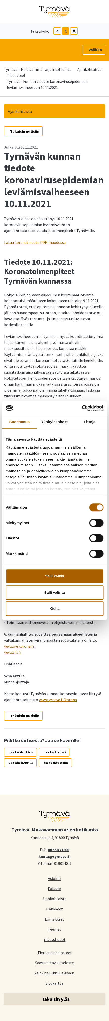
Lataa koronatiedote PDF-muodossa (35, 242)
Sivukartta (54, 983)
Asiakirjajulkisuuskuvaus (54, 972)
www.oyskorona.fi (19, 646)
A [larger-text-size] (74, 31)
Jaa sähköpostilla (56, 762)
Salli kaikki (54, 576)
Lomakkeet (54, 919)
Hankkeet (54, 908)
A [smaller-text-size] (57, 31)
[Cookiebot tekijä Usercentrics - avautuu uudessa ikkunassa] (81, 408)
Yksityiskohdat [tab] (54, 422)
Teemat (54, 929)
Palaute (54, 888)
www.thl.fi (12, 652)
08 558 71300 (58, 849)
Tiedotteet (16, 75)
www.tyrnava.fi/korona (58, 699)
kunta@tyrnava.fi (54, 856)
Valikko (95, 49)
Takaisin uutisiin (24, 131)
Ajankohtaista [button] (20, 111)
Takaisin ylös (56, 999)
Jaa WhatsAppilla (21, 762)
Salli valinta (54, 592)
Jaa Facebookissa (21, 752)
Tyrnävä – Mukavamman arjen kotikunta (37, 69)
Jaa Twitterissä (55, 752)
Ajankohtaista (89, 69)
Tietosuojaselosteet (54, 952)
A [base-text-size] (66, 31)
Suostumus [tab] (19, 422)
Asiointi (54, 878)
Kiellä (54, 608)
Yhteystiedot (54, 939)
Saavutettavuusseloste (54, 962)
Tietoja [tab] (90, 422)
